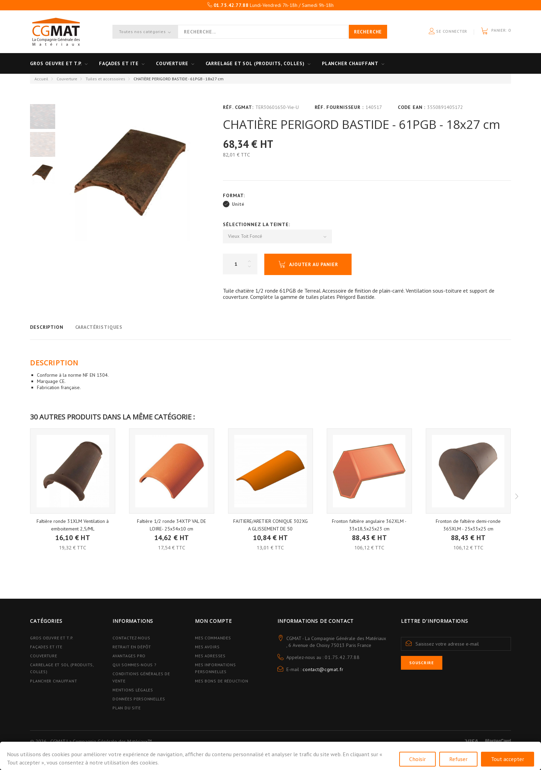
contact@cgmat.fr (323, 669)
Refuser (458, 759)
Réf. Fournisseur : (339, 107)
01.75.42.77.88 (342, 657)
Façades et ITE (119, 63)
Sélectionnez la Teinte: (257, 224)
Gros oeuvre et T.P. (56, 63)
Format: (235, 195)
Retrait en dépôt (131, 646)
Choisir (417, 759)
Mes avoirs (207, 646)
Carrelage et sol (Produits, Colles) (255, 63)
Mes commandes (213, 637)
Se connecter (448, 32)
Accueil (41, 78)
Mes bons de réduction (221, 680)
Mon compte (213, 621)
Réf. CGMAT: (238, 107)
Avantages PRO (128, 655)
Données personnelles (138, 698)
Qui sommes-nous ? (134, 664)
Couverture (172, 63)
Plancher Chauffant (350, 63)
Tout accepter (507, 759)
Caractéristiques (98, 327)
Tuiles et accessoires (105, 78)
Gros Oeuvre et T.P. (51, 637)
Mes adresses (210, 655)
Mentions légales (132, 689)
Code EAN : (411, 107)
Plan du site (126, 707)
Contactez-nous (131, 637)
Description (46, 327)
